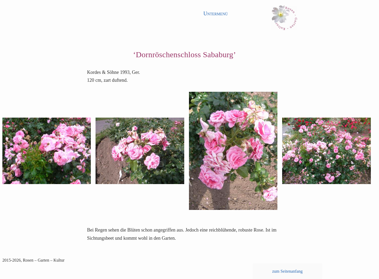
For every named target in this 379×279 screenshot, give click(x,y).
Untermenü (215, 13)
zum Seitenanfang (287, 271)
